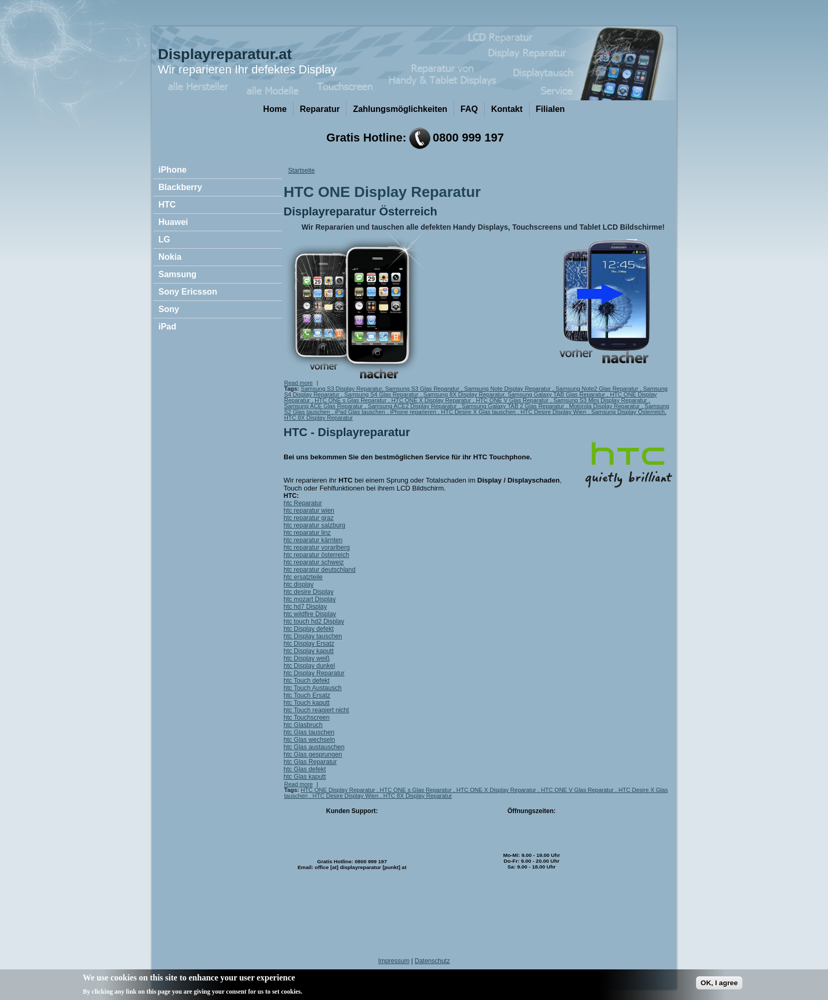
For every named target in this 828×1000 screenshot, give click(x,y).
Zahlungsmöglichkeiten (400, 109)
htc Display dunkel (309, 665)
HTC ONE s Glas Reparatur (351, 400)
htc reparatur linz (307, 532)
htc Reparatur (303, 503)
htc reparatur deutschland (319, 569)
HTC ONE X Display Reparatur (432, 400)
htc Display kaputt (309, 651)
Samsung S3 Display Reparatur (341, 388)
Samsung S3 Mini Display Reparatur (600, 400)
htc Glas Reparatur (310, 762)
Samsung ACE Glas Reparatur (324, 406)
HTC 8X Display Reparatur (318, 417)
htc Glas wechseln (309, 739)
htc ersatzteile (303, 577)
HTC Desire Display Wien (554, 412)
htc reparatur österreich (316, 555)
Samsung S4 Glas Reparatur (382, 394)
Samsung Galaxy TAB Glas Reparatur (557, 394)
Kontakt (507, 109)
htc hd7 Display (305, 606)
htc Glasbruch (303, 725)
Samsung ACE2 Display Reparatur (413, 406)
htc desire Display (309, 592)
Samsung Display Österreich (628, 412)
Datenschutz (432, 961)
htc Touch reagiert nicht (316, 710)
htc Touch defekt (307, 680)
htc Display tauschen (313, 636)
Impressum (393, 961)
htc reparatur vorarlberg (317, 547)
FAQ (469, 109)
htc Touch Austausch (313, 688)
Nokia (170, 256)
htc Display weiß (307, 658)
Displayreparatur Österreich (360, 211)
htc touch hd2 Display (314, 621)
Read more (298, 383)
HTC (167, 204)
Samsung (177, 274)
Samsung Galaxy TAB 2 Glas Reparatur (514, 406)
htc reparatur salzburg (314, 525)
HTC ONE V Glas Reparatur (513, 400)
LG (164, 239)
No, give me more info (339, 992)
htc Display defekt (309, 629)
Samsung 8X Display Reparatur (464, 394)
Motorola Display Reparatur (605, 406)
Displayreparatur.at (225, 54)
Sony (168, 309)
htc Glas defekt (305, 769)
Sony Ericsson (187, 291)
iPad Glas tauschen (361, 412)
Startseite (301, 170)
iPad (167, 326)
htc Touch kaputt (307, 702)
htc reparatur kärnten (313, 540)
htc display (299, 584)
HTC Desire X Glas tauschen (479, 412)
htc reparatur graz (309, 518)
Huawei (173, 222)
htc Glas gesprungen (313, 754)
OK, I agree (719, 984)
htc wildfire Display (310, 614)
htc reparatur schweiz (314, 562)
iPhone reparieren (414, 412)
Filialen (550, 109)
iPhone (172, 169)
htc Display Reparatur (314, 673)
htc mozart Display (310, 599)
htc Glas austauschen (314, 747)
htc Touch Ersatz (307, 695)
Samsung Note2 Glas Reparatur (598, 388)
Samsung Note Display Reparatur (508, 388)
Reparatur (320, 109)
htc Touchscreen (307, 717)
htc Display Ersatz (309, 643)
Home (274, 109)
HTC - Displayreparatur (347, 432)
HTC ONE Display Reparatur (339, 790)
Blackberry (180, 187)
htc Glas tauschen (309, 732)
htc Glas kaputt (305, 776)
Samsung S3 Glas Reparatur (423, 388)
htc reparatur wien (309, 510)
